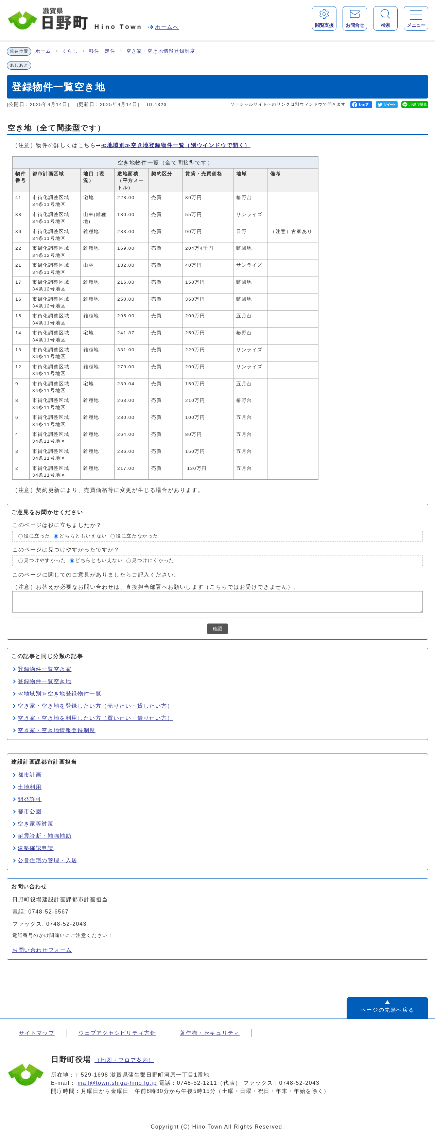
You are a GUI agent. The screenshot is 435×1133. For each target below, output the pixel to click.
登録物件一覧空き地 (44, 681)
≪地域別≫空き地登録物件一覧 (175, 145)
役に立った (37, 535)
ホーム (43, 51)
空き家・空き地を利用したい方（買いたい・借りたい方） (95, 718)
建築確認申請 (36, 848)
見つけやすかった (45, 560)
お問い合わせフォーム (42, 950)
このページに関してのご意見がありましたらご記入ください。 (96, 575)
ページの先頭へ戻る (387, 1010)
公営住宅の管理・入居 (47, 860)
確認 (217, 628)
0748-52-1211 (197, 1083)
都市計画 (29, 775)
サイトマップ (37, 1033)
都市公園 (29, 811)
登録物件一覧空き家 (44, 669)
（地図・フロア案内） (124, 1060)
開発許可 (29, 799)
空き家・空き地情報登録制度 (160, 51)
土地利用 (29, 787)
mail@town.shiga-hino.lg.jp (117, 1083)
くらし (70, 51)
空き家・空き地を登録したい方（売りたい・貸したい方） (95, 706)
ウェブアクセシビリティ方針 (117, 1033)
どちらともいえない (83, 535)
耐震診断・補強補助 (44, 836)
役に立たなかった (137, 535)
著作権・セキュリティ (210, 1033)
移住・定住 (102, 51)
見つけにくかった (153, 560)
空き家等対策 (36, 824)
